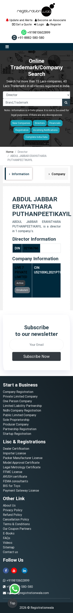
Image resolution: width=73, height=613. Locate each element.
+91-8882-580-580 (28, 38)
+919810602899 (35, 32)
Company (58, 174)
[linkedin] (24, 570)
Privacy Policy (12, 510)
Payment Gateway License (21, 490)
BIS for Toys (11, 486)
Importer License (14, 453)
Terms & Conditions (16, 524)
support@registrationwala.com (28, 593)
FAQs (6, 538)
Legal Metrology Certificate (21, 467)
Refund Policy (12, 515)
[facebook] (6, 570)
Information (20, 174)
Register (53, 24)
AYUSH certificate (15, 476)
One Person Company (17, 401)
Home (9, 152)
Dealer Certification (16, 448)
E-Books (8, 533)
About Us (9, 505)
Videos (7, 543)
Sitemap (8, 547)
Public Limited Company (19, 415)
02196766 (31, 248)
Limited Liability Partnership (22, 406)
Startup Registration (17, 434)
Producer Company (16, 424)
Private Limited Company (20, 396)
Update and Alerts (19, 20)
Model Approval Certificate (21, 462)
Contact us (10, 552)
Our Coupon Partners (17, 529)
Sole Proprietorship (16, 420)
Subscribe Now (36, 356)
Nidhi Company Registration (22, 410)
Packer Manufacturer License (22, 458)
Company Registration (18, 392)
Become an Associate (50, 20)
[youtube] (14, 570)
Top (12, 603)
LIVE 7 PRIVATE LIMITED (21, 272)
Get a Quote (22, 24)
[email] (36, 344)
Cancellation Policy (16, 519)
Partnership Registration (19, 429)
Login (39, 24)
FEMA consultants (15, 481)
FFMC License (12, 472)
